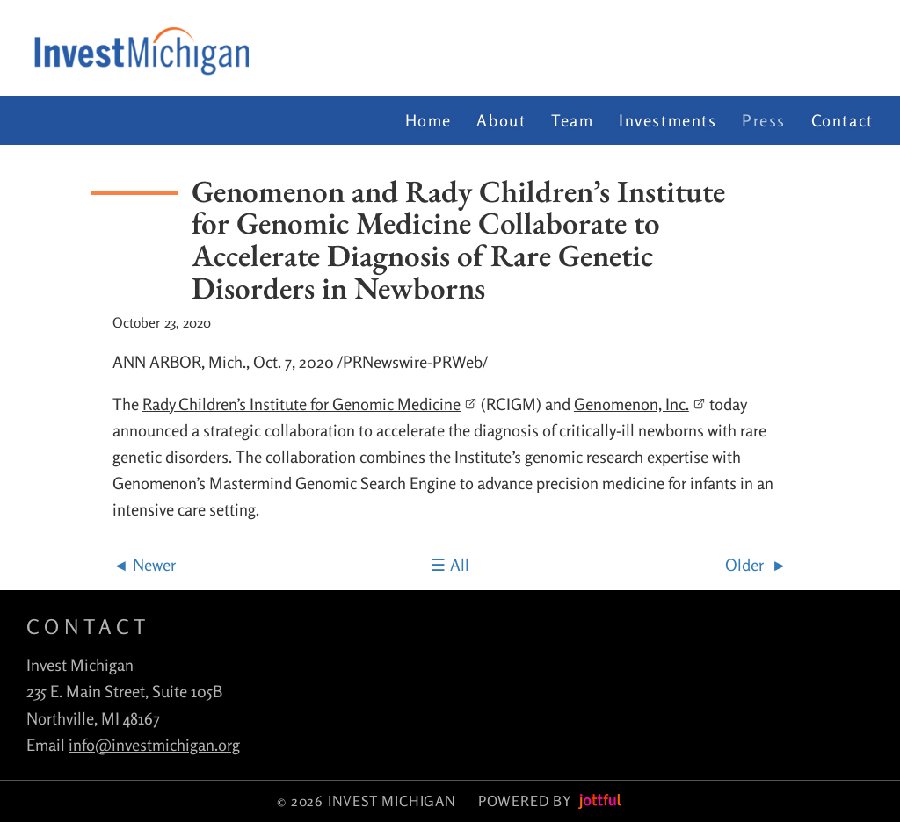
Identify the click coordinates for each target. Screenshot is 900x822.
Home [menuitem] (428, 120)
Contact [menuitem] (842, 120)
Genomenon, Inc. (640, 404)
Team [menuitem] (572, 120)
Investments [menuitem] (668, 120)
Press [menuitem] (764, 120)
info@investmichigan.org (154, 744)
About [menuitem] (501, 120)
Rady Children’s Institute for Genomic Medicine (309, 404)
